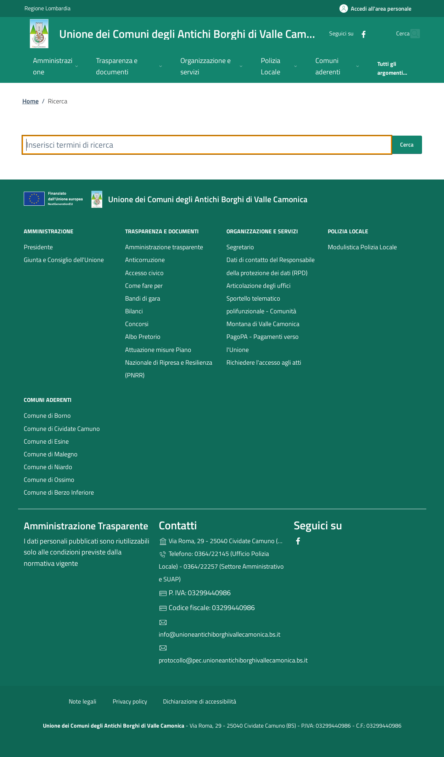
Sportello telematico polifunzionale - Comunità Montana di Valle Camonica (262, 311)
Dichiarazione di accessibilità (199, 701)
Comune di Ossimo (70, 478)
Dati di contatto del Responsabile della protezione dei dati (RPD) (270, 266)
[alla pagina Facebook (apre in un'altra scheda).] (348, 33)
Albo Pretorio (143, 336)
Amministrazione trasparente (164, 247)
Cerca (407, 144)
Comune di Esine (70, 440)
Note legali (82, 701)
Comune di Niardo (70, 466)
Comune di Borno (70, 414)
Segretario (240, 247)
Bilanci (166, 310)
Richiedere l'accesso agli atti (263, 362)
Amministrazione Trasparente (86, 525)
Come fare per (144, 285)
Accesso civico (171, 272)
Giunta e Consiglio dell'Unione (64, 259)
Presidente (38, 247)
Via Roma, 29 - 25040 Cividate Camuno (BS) (222, 540)
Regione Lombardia (47, 8)
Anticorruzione (145, 259)
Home (30, 101)
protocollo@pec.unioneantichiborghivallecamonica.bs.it (222, 654)
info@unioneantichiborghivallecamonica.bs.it (219, 628)
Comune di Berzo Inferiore (70, 491)
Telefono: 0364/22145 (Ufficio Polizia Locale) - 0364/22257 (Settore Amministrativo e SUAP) (221, 566)
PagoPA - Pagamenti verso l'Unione (270, 343)
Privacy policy (130, 701)
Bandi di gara (171, 297)
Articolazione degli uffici (258, 285)
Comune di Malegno (70, 453)
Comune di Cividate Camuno (70, 427)
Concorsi (136, 324)
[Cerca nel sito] (411, 33)
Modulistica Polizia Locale (362, 247)
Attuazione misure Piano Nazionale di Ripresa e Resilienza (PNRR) (168, 362)
